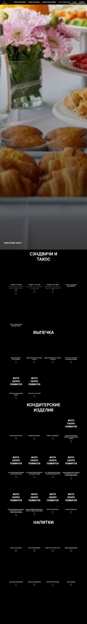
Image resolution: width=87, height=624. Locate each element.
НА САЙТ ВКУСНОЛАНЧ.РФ (77, 3)
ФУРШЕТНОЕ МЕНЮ (20, 2)
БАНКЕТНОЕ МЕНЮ (34, 2)
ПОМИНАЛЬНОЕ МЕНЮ (49, 2)
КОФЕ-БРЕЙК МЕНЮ (64, 2)
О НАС (74, 2)
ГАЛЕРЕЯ (81, 2)
